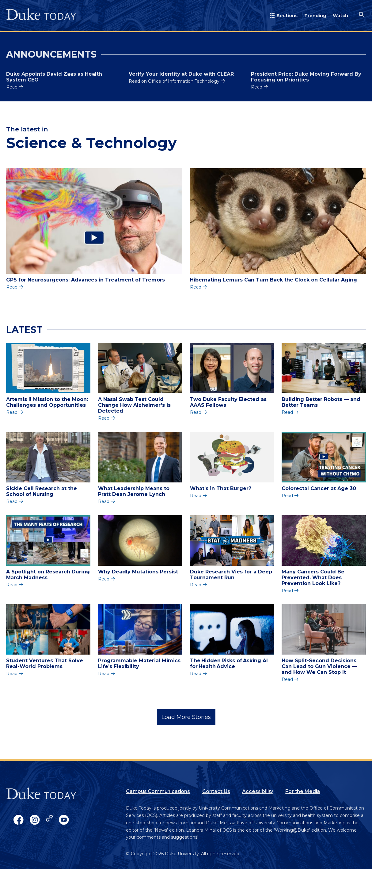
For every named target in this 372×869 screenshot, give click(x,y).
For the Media (302, 791)
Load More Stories (186, 717)
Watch (340, 15)
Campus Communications (158, 791)
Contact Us (216, 791)
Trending (315, 15)
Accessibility (257, 791)
